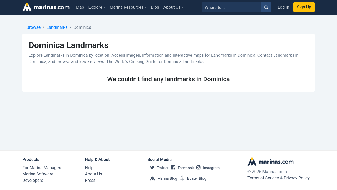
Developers (32, 180)
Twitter (157, 168)
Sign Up (304, 7)
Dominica (82, 27)
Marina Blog (162, 178)
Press (90, 180)
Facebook (181, 168)
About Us (172, 7)
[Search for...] (231, 7)
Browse (34, 27)
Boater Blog (191, 178)
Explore (95, 7)
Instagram (207, 168)
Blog (155, 7)
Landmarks (57, 27)
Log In (283, 7)
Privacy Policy (297, 177)
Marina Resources (126, 7)
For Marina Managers (42, 167)
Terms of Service (263, 177)
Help (89, 167)
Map (80, 7)
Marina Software (37, 174)
